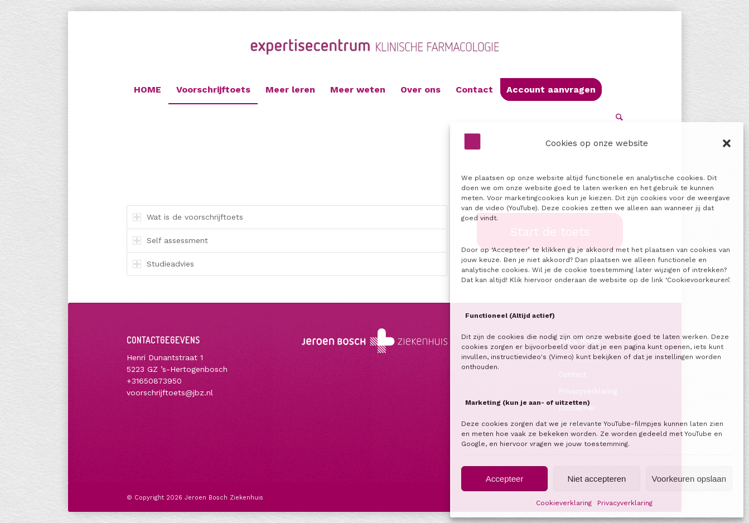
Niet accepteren (596, 478)
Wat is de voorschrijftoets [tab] (188, 216)
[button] (726, 143)
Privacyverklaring (625, 503)
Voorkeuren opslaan (689, 478)
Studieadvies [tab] (163, 263)
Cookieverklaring (564, 503)
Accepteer (505, 478)
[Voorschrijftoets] (374, 57)
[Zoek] (615, 118)
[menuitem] (147, 90)
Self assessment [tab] (170, 240)
